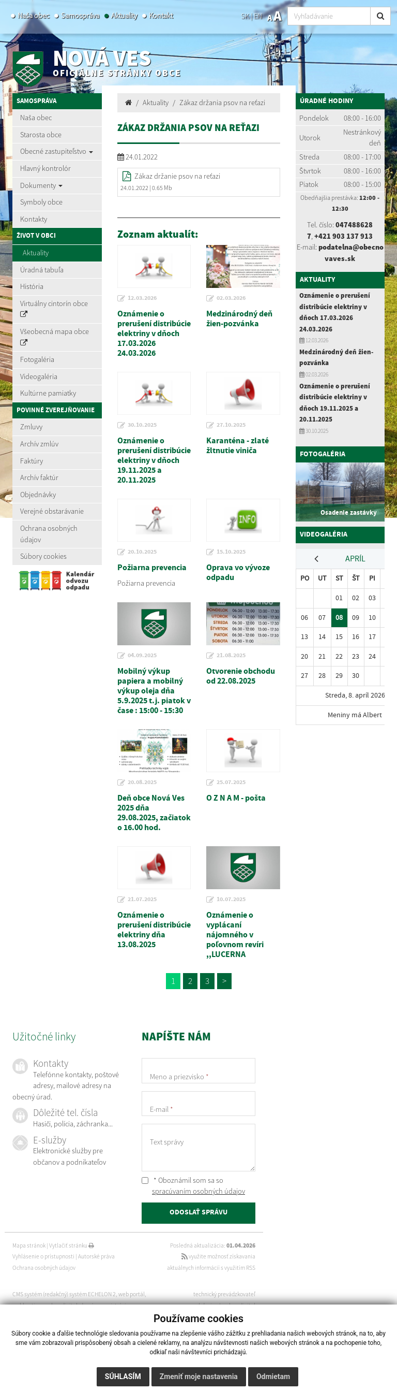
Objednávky (38, 494)
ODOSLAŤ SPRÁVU (198, 1213)
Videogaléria (38, 376)
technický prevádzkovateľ (224, 1294)
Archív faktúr (39, 477)
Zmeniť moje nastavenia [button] (199, 1376)
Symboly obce (41, 202)
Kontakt (161, 15)
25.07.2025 (231, 782)
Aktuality (124, 15)
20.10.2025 (142, 552)
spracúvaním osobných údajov (198, 1191)
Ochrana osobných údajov (49, 534)
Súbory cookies (43, 556)
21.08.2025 (231, 655)
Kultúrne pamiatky (48, 393)
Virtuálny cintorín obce (54, 308)
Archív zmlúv (39, 443)
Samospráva (80, 15)
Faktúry (31, 461)
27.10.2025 (231, 425)
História (31, 286)
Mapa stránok (28, 1245)
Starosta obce (41, 134)
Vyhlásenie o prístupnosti (43, 1256)
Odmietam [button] (273, 1376)
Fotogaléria (37, 359)
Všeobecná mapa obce (54, 336)
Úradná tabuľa (42, 269)
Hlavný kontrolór (45, 168)
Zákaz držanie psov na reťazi (177, 176)
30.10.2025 (142, 425)
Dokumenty (41, 185)
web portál (131, 1294)
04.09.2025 (142, 655)
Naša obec (33, 15)
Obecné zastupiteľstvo (56, 151)
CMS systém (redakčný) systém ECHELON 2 (64, 1294)
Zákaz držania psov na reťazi (222, 102)
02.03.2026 (231, 298)
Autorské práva (96, 1256)
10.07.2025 (231, 899)
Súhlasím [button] (123, 1376)
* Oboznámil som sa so (193, 1186)
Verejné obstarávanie (52, 511)
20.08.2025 (142, 782)
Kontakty (33, 219)
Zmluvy (31, 426)
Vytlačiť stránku (71, 1245)
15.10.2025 (231, 552)
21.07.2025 (142, 899)
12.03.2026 (142, 298)
